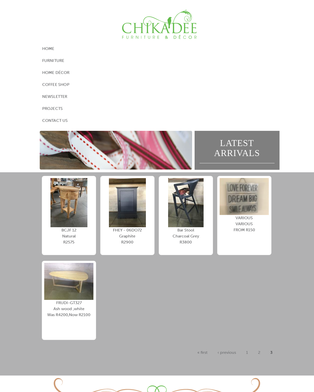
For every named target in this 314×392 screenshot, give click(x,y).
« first (202, 280)
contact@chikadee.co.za (193, 366)
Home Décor (118, 48)
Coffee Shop (153, 48)
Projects (217, 48)
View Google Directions (128, 360)
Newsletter (187, 48)
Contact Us (248, 48)
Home (61, 48)
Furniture (86, 48)
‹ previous (227, 280)
